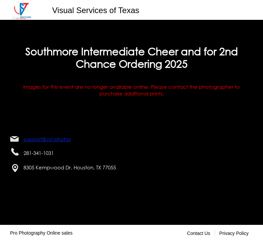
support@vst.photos (47, 139)
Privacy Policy (234, 233)
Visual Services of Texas (95, 10)
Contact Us (198, 233)
